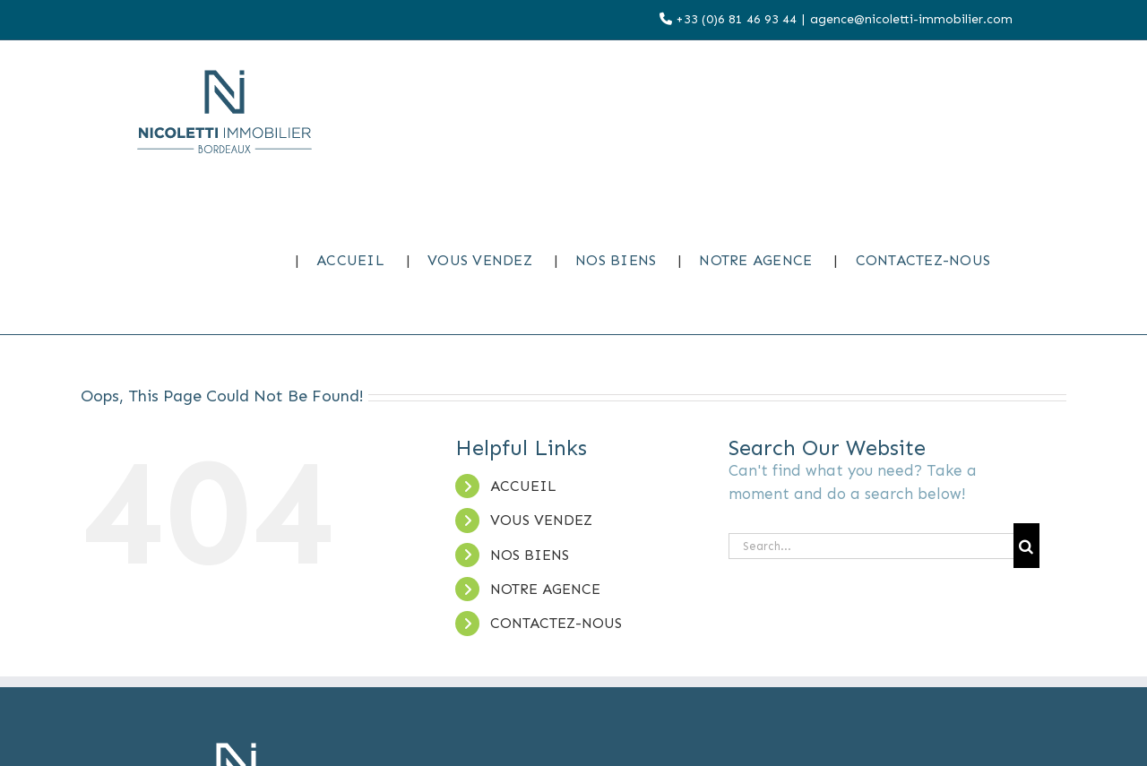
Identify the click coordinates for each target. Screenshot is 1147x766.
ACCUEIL (523, 486)
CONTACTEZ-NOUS (556, 623)
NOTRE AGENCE (545, 589)
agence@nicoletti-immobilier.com (911, 19)
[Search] (1026, 545)
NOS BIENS (529, 555)
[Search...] (871, 546)
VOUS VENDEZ (541, 520)
